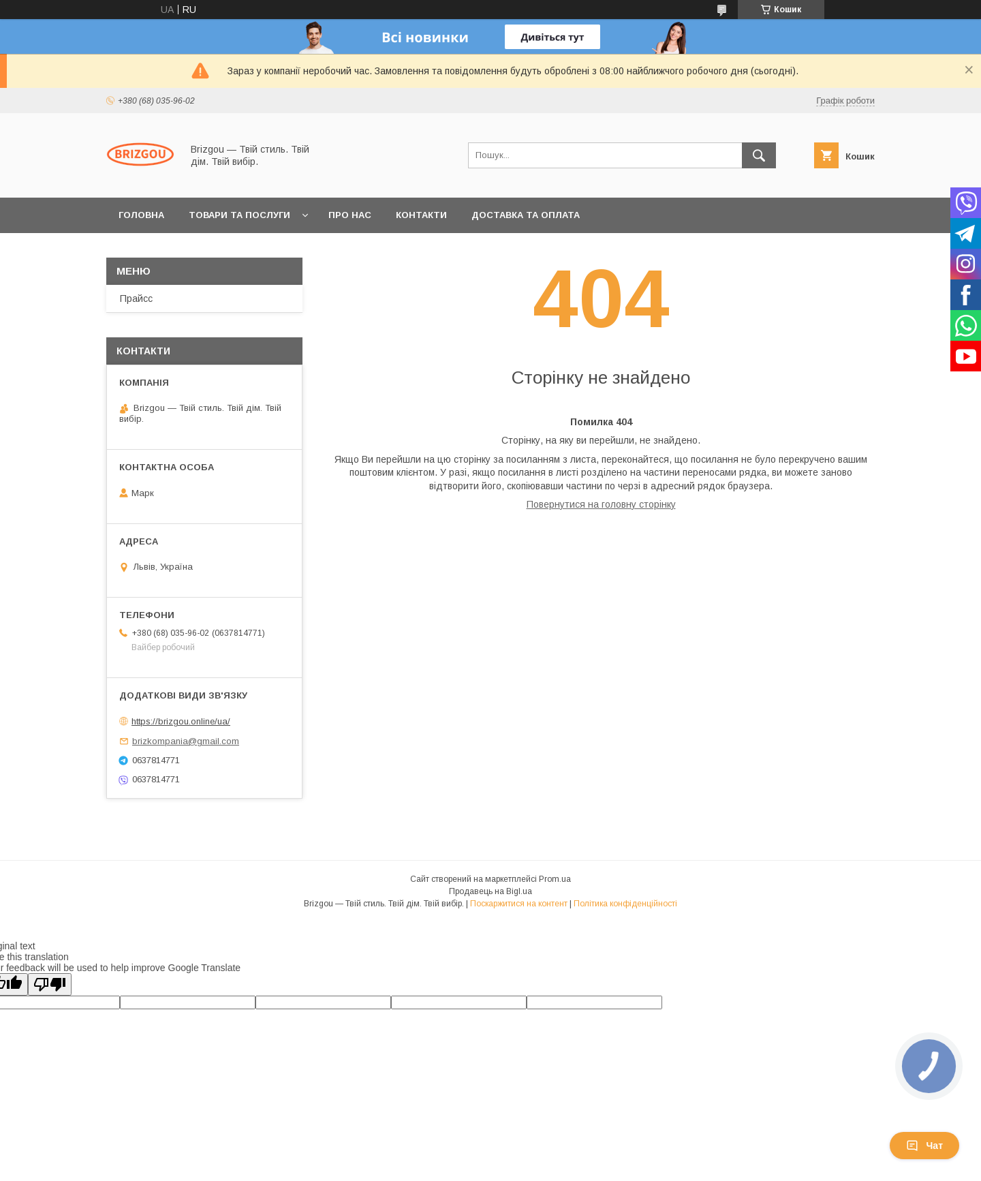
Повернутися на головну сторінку (601, 504)
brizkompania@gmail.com (185, 741)
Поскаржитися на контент (518, 903)
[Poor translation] (50, 984)
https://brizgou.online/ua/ (180, 721)
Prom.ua (555, 879)
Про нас (349, 215)
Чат (924, 1145)
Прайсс (136, 298)
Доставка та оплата (525, 215)
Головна (141, 215)
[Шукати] (759, 155)
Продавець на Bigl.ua (490, 891)
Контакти (421, 215)
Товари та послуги (239, 215)
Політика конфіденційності (625, 903)
